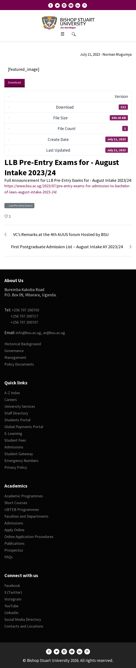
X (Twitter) (13, 592)
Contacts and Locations (23, 626)
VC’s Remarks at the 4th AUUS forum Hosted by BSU (61, 234)
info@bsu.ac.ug (28, 332)
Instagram (12, 599)
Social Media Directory (22, 619)
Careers (10, 399)
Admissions (13, 446)
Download (14, 82)
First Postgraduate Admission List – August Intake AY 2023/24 (67, 246)
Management (15, 357)
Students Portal (17, 419)
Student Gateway (18, 453)
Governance (14, 350)
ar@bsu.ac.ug (54, 332)
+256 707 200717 (24, 316)
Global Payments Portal (23, 426)
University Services (19, 406)
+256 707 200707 (24, 322)
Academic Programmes (23, 495)
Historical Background (22, 343)
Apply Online (14, 529)
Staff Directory (16, 413)
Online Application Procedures (28, 536)
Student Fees (15, 440)
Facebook (12, 585)
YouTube (11, 605)
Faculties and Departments (26, 516)
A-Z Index (12, 392)
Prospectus (13, 550)
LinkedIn (11, 612)
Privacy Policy (15, 467)
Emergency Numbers (21, 460)
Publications (14, 543)
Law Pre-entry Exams (20, 205)
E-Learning (13, 433)
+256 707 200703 (25, 309)
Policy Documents (19, 364)
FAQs (8, 556)
